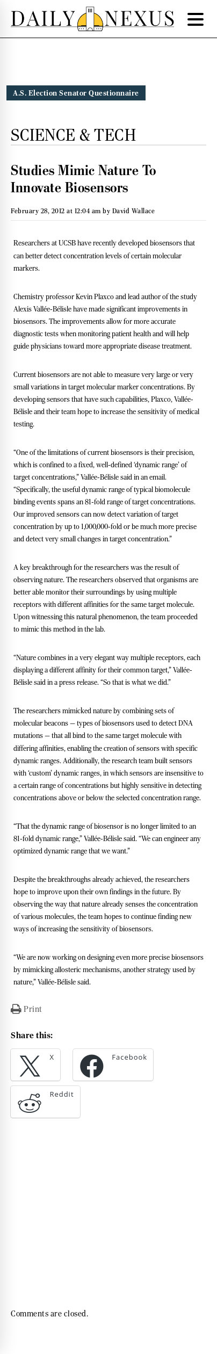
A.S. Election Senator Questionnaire (76, 93)
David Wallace (133, 211)
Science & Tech (73, 134)
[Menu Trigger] (195, 19)
